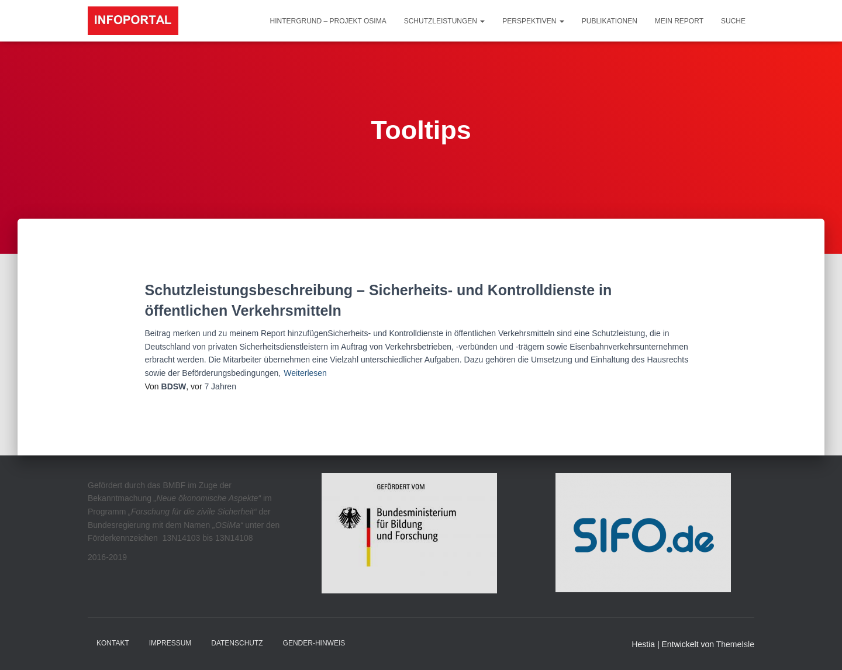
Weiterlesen (305, 373)
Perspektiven (533, 21)
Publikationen (609, 21)
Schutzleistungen (444, 21)
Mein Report (679, 21)
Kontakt (112, 643)
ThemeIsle (735, 644)
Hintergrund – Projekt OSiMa (328, 21)
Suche (733, 21)
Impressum (170, 643)
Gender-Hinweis (314, 643)
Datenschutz (237, 643)
